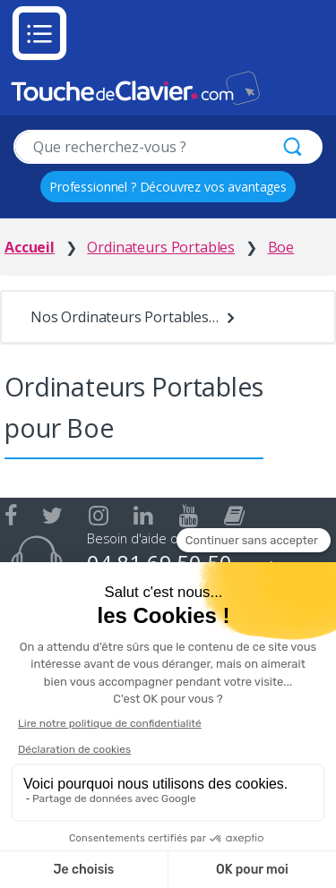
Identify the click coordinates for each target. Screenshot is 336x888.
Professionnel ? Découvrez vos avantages (168, 186)
